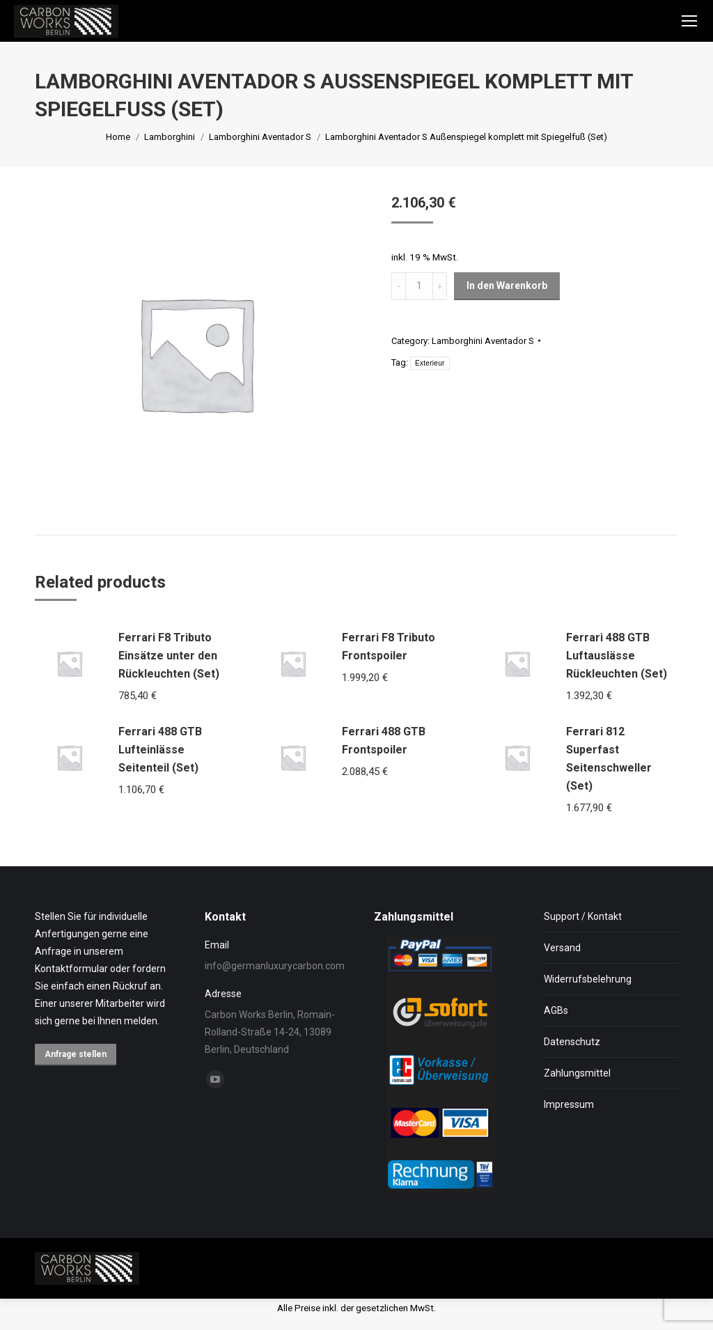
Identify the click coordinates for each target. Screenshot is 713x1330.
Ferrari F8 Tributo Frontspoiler (388, 646)
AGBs (556, 1010)
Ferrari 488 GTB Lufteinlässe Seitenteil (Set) (160, 749)
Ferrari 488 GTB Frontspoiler (383, 740)
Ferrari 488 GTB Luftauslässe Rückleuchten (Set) (616, 655)
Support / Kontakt (583, 916)
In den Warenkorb (507, 285)
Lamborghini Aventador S (483, 341)
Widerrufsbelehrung (588, 979)
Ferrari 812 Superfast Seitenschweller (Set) (609, 758)
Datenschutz (572, 1041)
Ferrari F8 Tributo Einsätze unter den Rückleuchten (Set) (168, 655)
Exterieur (430, 363)
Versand (562, 947)
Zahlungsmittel (577, 1073)
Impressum (569, 1104)
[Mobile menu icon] (689, 21)
